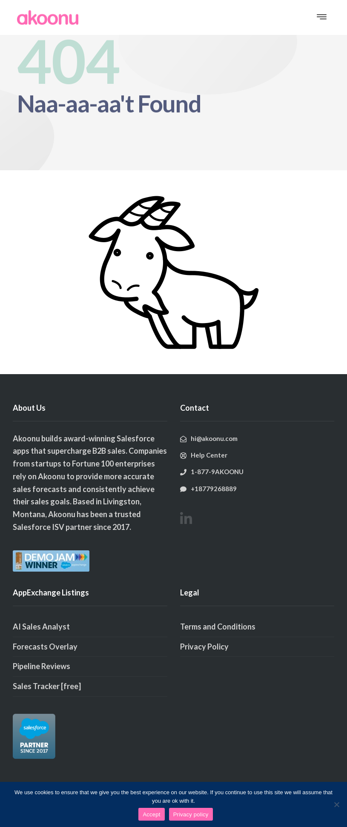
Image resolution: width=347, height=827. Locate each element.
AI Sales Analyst (41, 626)
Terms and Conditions (217, 626)
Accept (151, 814)
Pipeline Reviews (41, 666)
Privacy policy (191, 814)
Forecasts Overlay (45, 646)
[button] (321, 17)
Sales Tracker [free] (47, 686)
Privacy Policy (204, 646)
